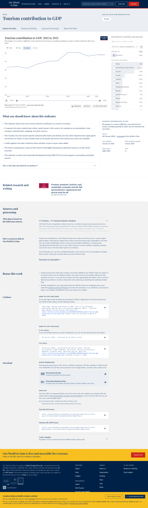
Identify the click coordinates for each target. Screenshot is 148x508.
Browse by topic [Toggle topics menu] (28, 4)
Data (40, 4)
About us (102, 472)
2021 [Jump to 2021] (105, 100)
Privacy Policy (63, 503)
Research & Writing (28, 28)
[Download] (76, 106)
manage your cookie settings (79, 503)
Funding (102, 479)
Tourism (106, 19)
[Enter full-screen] (100, 106)
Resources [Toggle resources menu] (56, 4)
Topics (77, 472)
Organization (103, 476)
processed (120, 136)
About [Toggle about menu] (67, 4)
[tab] (9, 48)
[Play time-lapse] (6, 100)
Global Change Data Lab (34, 469)
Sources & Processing (50, 28)
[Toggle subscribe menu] (122, 4)
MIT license (9, 476)
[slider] (17, 100)
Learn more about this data (35, 105)
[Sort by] (125, 47)
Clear (141, 51)
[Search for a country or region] (127, 41)
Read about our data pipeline (49, 259)
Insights (46, 4)
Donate (133, 4)
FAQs (24, 478)
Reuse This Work (70, 28)
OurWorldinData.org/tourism (13, 107)
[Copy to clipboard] (102, 307)
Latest (77, 488)
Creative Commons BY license (58, 288)
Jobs (101, 487)
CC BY (24, 107)
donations (32, 499)
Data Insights (128, 476)
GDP (49, 148)
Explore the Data (9, 28)
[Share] (87, 106)
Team (101, 483)
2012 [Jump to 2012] (12, 100)
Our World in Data (14, 4)
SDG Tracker (79, 491)
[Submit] (112, 4)
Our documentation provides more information (66, 398)
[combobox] (98, 4)
